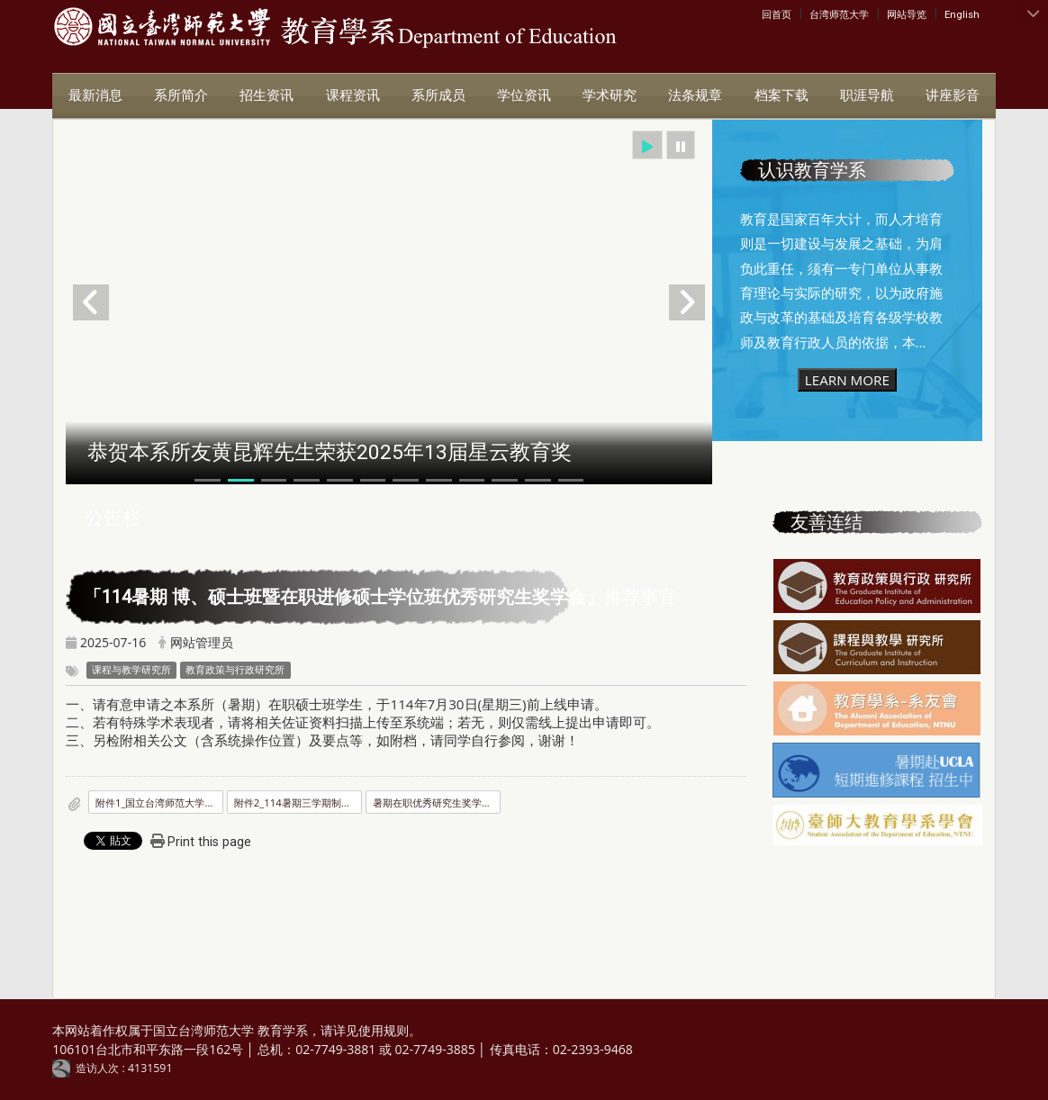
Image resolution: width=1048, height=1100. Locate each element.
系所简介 (181, 95)
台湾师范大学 (839, 14)
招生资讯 (266, 95)
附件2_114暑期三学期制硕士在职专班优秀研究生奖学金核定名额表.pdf (298, 802)
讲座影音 (953, 95)
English (962, 14)
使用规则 (383, 1030)
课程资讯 (353, 95)
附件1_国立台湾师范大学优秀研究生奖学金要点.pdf (159, 802)
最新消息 (95, 95)
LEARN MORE (847, 380)
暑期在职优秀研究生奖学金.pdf (437, 802)
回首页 (776, 14)
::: (766, 13)
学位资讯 (524, 95)
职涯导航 (867, 95)
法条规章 (695, 95)
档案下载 (781, 95)
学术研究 (610, 95)
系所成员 (438, 95)
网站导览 (906, 14)
